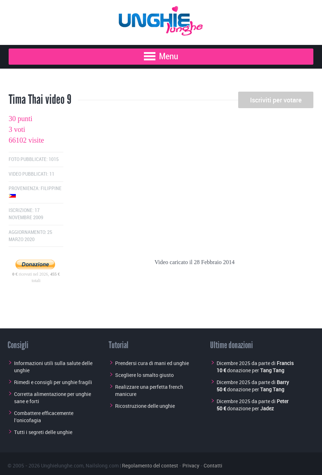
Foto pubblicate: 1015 (34, 159)
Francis (285, 363)
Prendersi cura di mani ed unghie (152, 363)
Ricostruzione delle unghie (145, 405)
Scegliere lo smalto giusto (144, 375)
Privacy (190, 465)
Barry (283, 382)
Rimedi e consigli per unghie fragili (53, 382)
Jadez (267, 408)
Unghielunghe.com (62, 465)
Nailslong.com (102, 465)
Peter (283, 401)
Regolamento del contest (150, 465)
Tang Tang (272, 370)
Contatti (213, 465)
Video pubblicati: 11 (31, 174)
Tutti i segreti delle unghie (43, 432)
